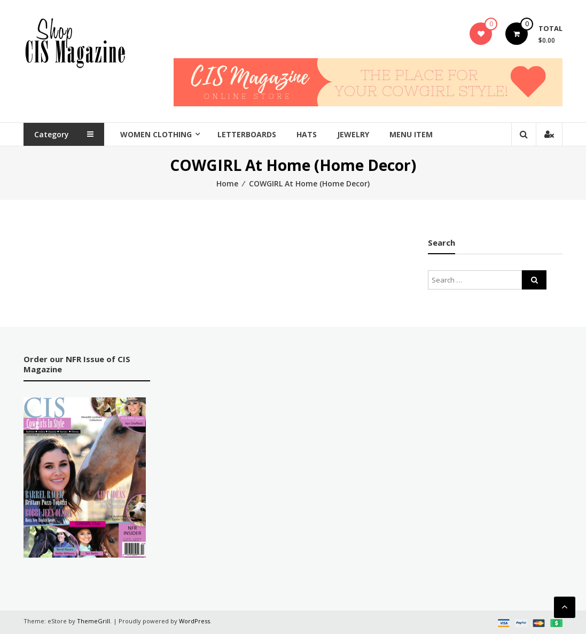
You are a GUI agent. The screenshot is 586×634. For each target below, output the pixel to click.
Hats (306, 134)
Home (227, 183)
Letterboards (246, 134)
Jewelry (353, 134)
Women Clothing (156, 134)
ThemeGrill (93, 621)
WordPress (194, 621)
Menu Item (411, 134)
